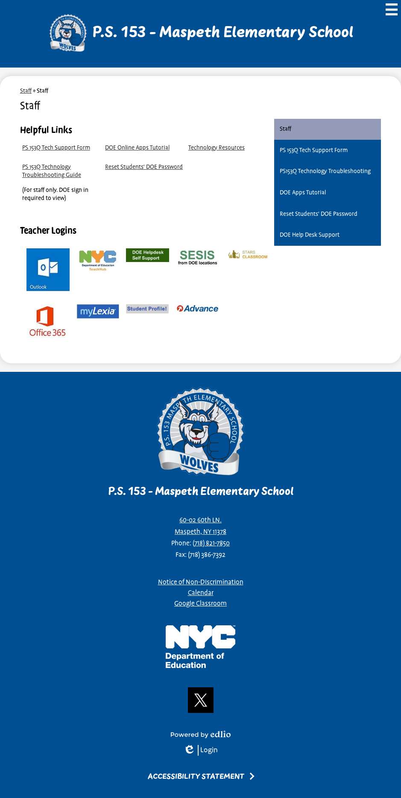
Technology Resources (216, 148)
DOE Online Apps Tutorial (137, 148)
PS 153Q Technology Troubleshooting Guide (51, 171)
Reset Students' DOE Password (144, 167)
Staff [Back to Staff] (26, 91)
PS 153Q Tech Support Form (56, 148)
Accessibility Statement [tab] (196, 777)
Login (200, 750)
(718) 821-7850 (211, 543)
